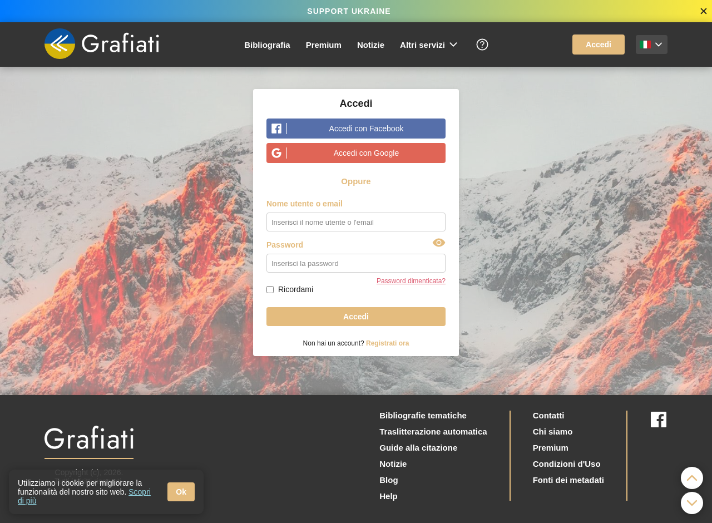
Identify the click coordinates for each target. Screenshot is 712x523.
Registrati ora (387, 343)
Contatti (549, 415)
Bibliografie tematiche (423, 415)
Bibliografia (267, 45)
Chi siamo (553, 431)
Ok (181, 491)
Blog (388, 480)
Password (284, 244)
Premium (324, 45)
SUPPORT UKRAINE (348, 11)
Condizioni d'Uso (567, 463)
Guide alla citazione (418, 447)
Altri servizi (429, 44)
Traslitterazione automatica (433, 431)
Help (388, 496)
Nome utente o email (304, 203)
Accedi (598, 44)
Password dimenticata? (411, 281)
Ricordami (295, 289)
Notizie (370, 45)
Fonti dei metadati (568, 480)
